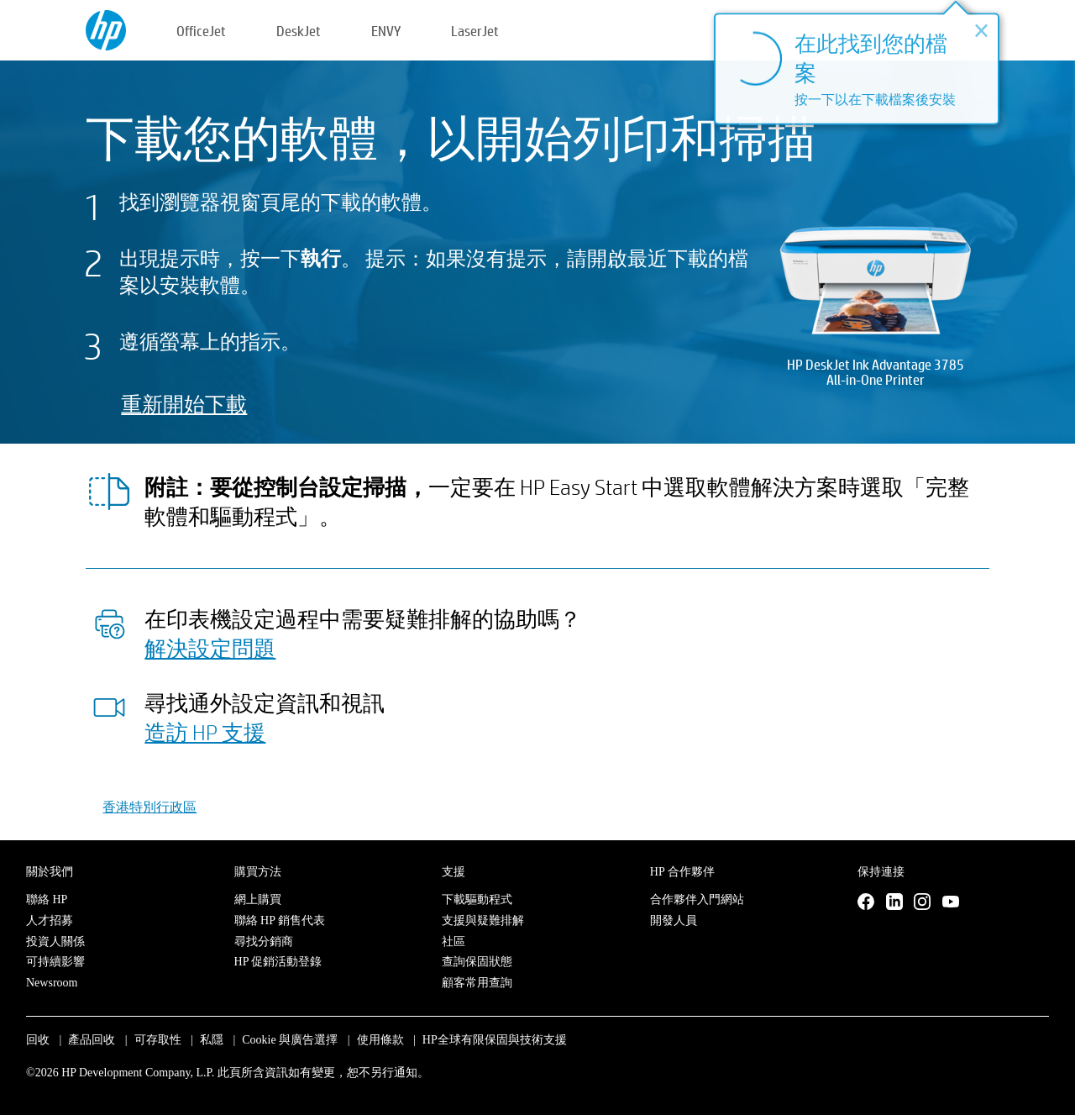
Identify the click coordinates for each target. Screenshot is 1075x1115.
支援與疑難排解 (483, 920)
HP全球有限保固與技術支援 (494, 1039)
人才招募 (49, 920)
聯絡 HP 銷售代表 (279, 920)
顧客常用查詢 (477, 982)
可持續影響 (55, 961)
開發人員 (673, 920)
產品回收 (91, 1039)
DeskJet (298, 30)
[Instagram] (922, 902)
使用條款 (380, 1039)
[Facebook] (865, 902)
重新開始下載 (184, 404)
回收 (38, 1039)
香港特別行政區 (149, 806)
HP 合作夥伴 (682, 871)
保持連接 (881, 871)
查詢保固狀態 (477, 961)
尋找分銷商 (263, 941)
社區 (453, 941)
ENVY (386, 30)
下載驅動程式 (477, 899)
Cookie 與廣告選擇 (290, 1039)
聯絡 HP (46, 899)
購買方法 (257, 871)
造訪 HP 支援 (204, 731)
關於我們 (49, 871)
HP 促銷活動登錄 (278, 961)
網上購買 (257, 899)
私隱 (211, 1039)
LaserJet (475, 30)
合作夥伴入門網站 (697, 899)
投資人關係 (55, 941)
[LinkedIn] (894, 902)
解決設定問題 (209, 647)
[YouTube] (950, 902)
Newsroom (51, 982)
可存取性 (157, 1039)
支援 (453, 871)
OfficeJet (201, 30)
